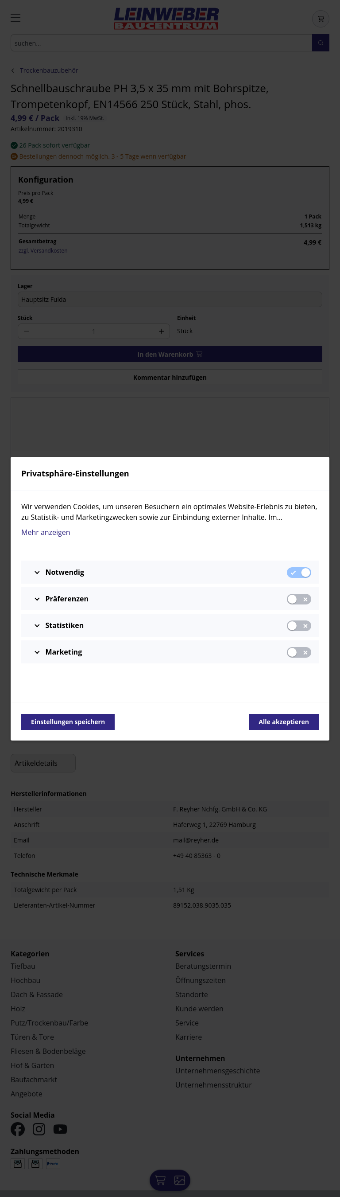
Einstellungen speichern (68, 721)
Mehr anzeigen (45, 532)
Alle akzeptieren (284, 721)
